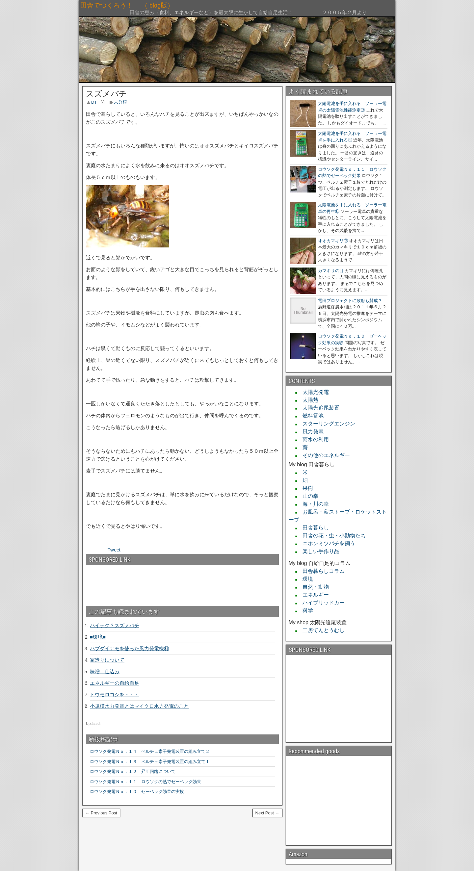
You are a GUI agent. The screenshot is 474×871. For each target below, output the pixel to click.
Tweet (113, 549)
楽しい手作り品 (318, 551)
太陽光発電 (313, 392)
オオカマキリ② (333, 240)
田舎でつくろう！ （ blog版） (173, 5)
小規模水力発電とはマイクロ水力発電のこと (139, 706)
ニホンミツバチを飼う (326, 543)
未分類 (120, 102)
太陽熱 (307, 400)
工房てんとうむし (321, 630)
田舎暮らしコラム (321, 571)
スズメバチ (106, 93)
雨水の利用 (313, 439)
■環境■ (98, 637)
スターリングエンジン (326, 423)
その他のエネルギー (323, 455)
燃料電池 (310, 416)
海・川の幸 (313, 504)
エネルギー (313, 595)
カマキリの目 (331, 270)
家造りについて (107, 660)
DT (94, 102)
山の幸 (307, 496)
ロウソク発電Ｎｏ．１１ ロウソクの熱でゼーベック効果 (145, 781)
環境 (305, 579)
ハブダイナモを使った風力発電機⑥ (129, 648)
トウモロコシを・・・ (114, 694)
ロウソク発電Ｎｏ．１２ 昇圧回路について (135, 771)
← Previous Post (101, 812)
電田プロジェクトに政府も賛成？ (350, 300)
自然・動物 (313, 587)
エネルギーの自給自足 (114, 683)
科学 (305, 610)
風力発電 (310, 431)
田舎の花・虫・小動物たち (331, 535)
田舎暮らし (313, 527)
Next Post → (267, 812)
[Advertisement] (121, 583)
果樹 (305, 488)
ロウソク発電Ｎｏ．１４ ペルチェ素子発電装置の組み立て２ (150, 751)
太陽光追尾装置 (318, 408)
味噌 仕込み (104, 671)
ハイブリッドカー (321, 602)
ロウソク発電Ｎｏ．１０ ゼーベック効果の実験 (137, 791)
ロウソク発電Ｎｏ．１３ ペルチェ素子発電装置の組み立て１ (150, 761)
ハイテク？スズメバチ (114, 625)
